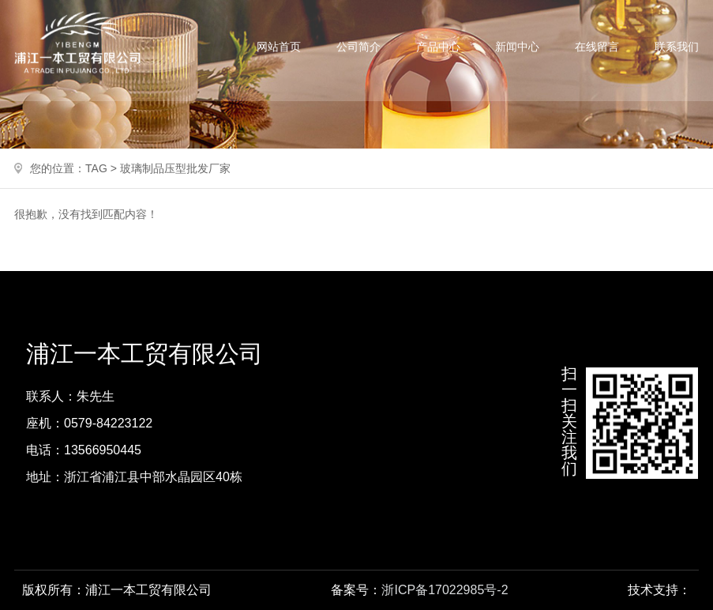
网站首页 (279, 46)
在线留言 (597, 46)
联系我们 (677, 46)
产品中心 (438, 46)
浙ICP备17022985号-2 (444, 590)
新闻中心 (517, 46)
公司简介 (358, 46)
